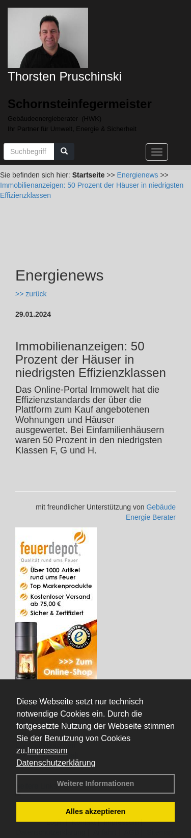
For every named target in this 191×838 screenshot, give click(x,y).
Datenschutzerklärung (56, 762)
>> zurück (30, 294)
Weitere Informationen (95, 783)
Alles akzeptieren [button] (96, 811)
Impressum (47, 750)
